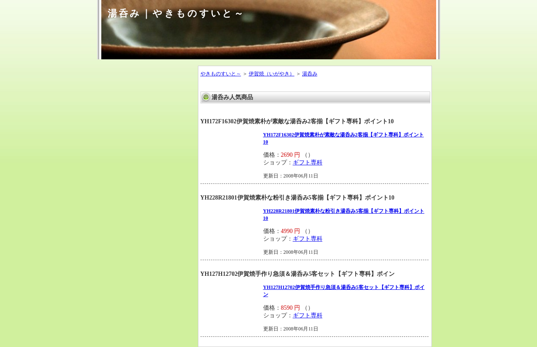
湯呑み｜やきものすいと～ (176, 13)
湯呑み (309, 74)
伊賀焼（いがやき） (272, 74)
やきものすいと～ (220, 74)
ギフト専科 (308, 162)
